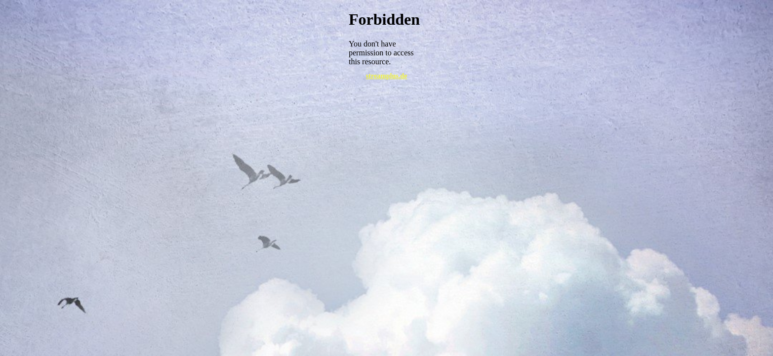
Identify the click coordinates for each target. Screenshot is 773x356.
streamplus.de (386, 76)
